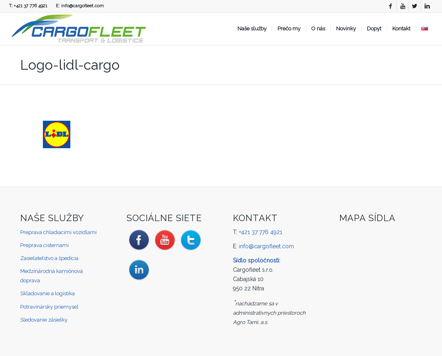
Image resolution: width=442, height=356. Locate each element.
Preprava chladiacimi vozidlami (58, 232)
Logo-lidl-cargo (70, 65)
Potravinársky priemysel (49, 307)
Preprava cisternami (44, 245)
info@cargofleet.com (82, 6)
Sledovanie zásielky (44, 320)
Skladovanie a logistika (47, 293)
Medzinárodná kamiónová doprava (51, 276)
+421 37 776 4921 (30, 6)
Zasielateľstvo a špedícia (49, 258)
